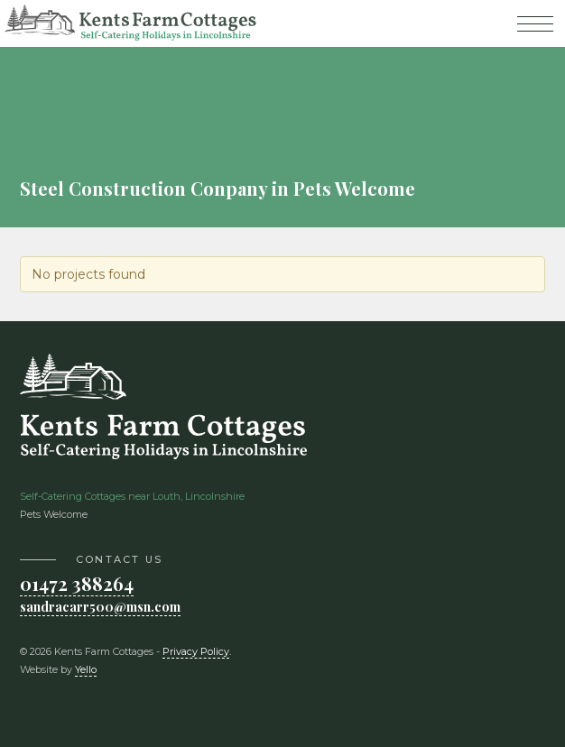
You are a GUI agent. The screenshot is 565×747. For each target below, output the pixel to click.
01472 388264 (77, 583)
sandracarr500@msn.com (100, 606)
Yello (86, 669)
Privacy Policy (195, 651)
